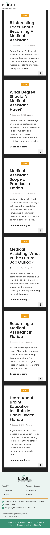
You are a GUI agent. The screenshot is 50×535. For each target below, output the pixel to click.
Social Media (31, 490)
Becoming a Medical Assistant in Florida (21, 330)
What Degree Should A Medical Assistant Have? (22, 100)
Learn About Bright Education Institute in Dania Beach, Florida (22, 408)
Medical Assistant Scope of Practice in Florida (20, 179)
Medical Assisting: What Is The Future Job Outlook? (25, 256)
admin (32, 45)
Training (5, 494)
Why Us (29, 494)
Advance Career (33, 486)
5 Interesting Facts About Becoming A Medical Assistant (22, 31)
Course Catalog (8, 490)
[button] (45, 5)
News (25, 15)
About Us (5, 486)
